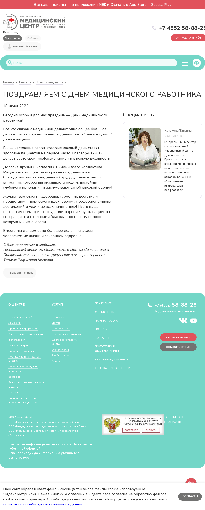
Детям (56, 323)
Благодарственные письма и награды (22, 389)
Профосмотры (62, 329)
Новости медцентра (49, 83)
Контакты (104, 338)
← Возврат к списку (20, 273)
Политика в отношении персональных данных (25, 405)
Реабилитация (62, 356)
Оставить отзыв (175, 350)
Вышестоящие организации (19, 336)
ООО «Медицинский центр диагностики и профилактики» (50, 427)
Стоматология (62, 350)
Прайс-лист (105, 304)
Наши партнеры (20, 350)
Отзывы (14, 397)
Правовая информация (25, 329)
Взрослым (59, 318)
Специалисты (107, 312)
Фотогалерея (18, 345)
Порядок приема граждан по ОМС (20, 363)
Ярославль (12, 38)
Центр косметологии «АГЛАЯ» (67, 342)
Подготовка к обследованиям (110, 349)
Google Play (161, 4)
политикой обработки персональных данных (43, 504)
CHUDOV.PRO (172, 427)
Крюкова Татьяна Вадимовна (178, 134)
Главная (8, 83)
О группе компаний (22, 318)
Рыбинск (33, 38)
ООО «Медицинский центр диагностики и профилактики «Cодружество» (49, 442)
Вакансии (15, 382)
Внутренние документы (106, 362)
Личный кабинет (25, 47)
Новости (25, 83)
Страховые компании (23, 356)
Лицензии (15, 323)
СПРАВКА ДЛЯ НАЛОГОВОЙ (106, 375)
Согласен (189, 497)
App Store (137, 4)
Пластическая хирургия (69, 334)
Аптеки (57, 361)
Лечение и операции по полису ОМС (25, 373)
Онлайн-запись (176, 339)
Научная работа (109, 321)
